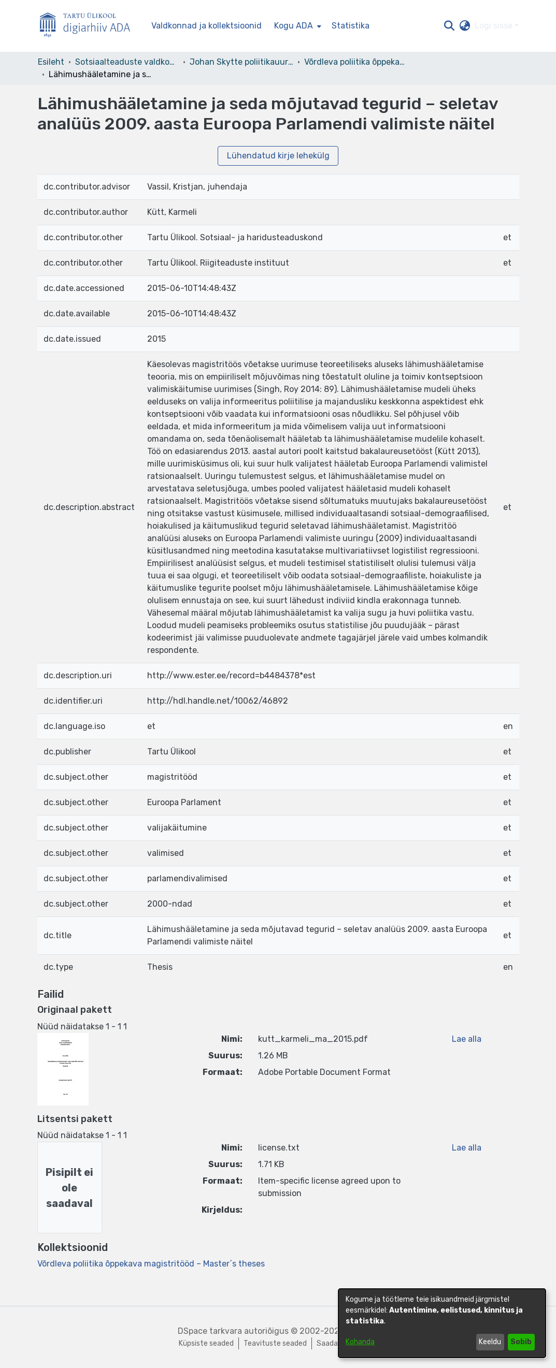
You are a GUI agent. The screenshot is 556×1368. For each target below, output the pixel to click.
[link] (151, 1264)
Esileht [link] (51, 62)
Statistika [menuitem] (350, 26)
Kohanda (360, 1341)
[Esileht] (89, 26)
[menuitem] (296, 26)
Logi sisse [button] (495, 26)
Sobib (521, 1341)
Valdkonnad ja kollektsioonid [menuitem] (206, 26)
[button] (449, 26)
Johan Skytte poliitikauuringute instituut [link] (241, 62)
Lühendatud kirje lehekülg (278, 156)
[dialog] (442, 1323)
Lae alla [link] (466, 1039)
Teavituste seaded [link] (275, 1343)
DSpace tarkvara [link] (210, 1331)
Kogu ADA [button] (293, 26)
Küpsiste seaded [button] (206, 1343)
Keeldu (490, 1341)
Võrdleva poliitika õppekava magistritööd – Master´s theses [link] (356, 62)
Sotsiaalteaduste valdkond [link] (127, 62)
